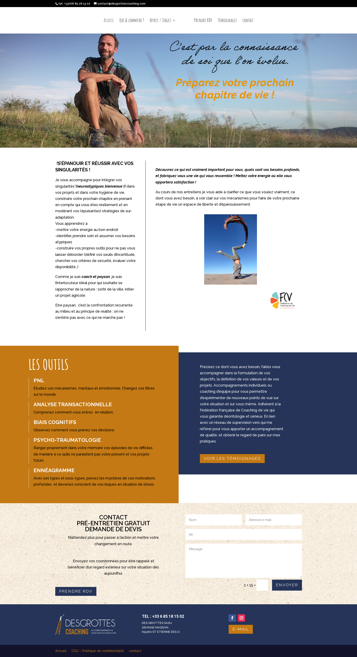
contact (248, 21)
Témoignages (227, 21)
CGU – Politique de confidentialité (97, 651)
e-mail (241, 629)
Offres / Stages (160, 21)
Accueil (109, 21)
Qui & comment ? (131, 21)
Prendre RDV (203, 21)
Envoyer (287, 585)
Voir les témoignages (232, 458)
